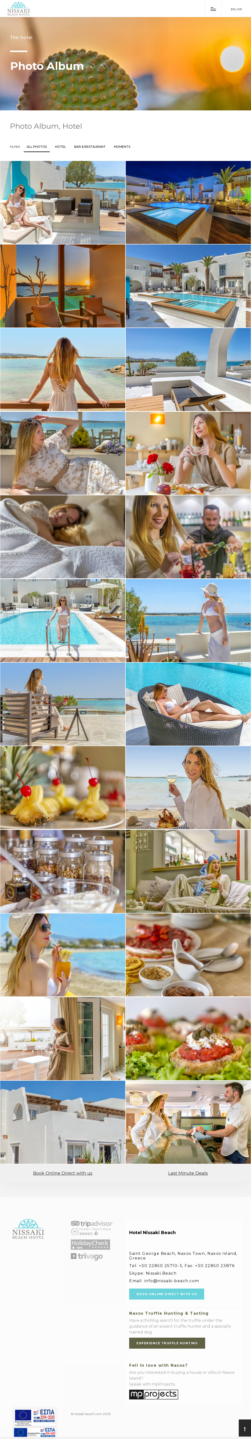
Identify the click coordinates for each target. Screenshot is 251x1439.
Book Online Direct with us (62, 1173)
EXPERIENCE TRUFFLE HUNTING (167, 1343)
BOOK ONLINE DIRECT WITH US (167, 1294)
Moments (122, 146)
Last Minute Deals (188, 1173)
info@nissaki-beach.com (171, 1281)
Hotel (60, 146)
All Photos (37, 146)
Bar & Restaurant (90, 146)
